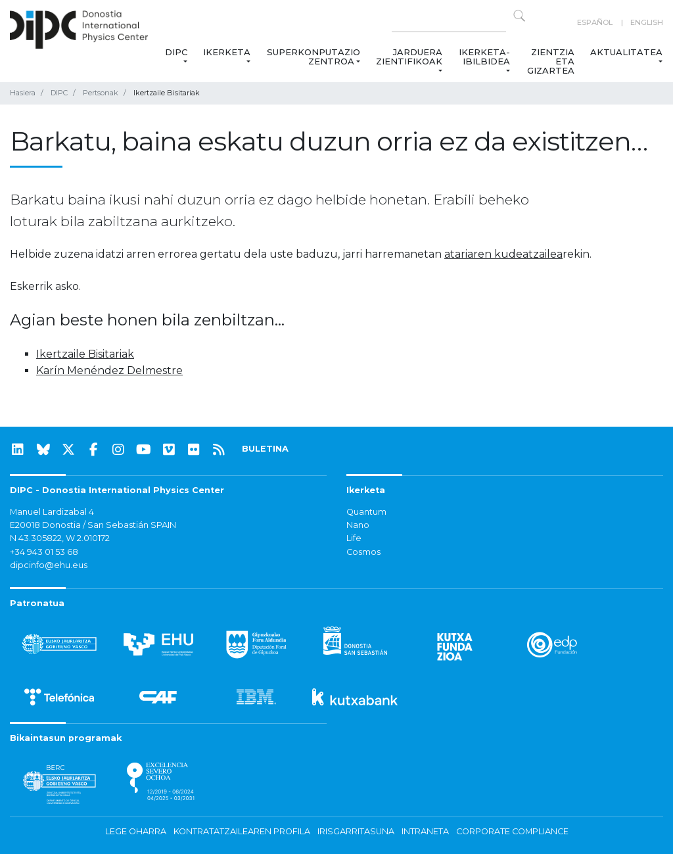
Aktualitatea (626, 52)
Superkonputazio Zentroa (313, 56)
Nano (357, 525)
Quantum (366, 512)
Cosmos (363, 552)
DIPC (176, 52)
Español (595, 22)
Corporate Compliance (512, 831)
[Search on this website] (449, 22)
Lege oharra (135, 831)
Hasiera (22, 92)
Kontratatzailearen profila (242, 831)
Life (353, 538)
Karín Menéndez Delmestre (109, 370)
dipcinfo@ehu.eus (48, 565)
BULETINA (265, 449)
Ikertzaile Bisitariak (85, 354)
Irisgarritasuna (355, 831)
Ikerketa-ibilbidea (484, 56)
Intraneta (425, 831)
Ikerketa (226, 52)
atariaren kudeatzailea (503, 254)
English (646, 22)
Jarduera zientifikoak (409, 56)
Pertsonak (100, 92)
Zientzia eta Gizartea (550, 61)
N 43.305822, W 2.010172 (60, 538)
